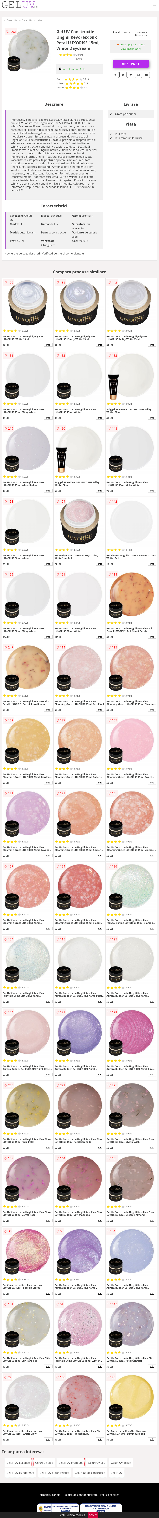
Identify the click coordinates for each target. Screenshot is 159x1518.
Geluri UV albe (44, 1463)
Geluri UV (12, 20)
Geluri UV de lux (121, 1463)
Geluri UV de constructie (90, 1473)
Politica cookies (109, 1495)
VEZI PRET (131, 63)
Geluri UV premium (70, 1463)
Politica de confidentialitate (81, 1495)
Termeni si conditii (49, 1495)
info (48, 344)
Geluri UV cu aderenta (20, 1473)
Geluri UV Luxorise (32, 20)
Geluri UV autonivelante (54, 1473)
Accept (93, 1515)
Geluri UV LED (96, 1463)
